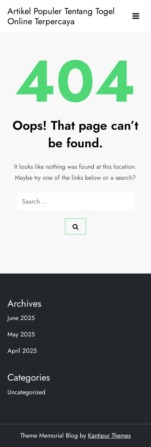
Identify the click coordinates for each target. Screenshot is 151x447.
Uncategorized (26, 392)
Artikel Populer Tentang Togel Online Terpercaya (61, 16)
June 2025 (21, 317)
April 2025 (22, 350)
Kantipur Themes (109, 435)
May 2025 (21, 334)
